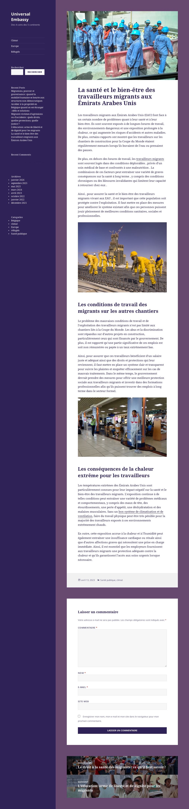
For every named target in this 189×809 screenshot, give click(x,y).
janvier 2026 (17, 179)
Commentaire (87, 627)
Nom (82, 673)
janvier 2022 (17, 199)
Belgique (15, 220)
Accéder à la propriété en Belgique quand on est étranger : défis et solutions (27, 107)
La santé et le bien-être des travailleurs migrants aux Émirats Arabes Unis (24, 137)
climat (14, 223)
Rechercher (17, 67)
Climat (14, 40)
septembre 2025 (19, 183)
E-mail (83, 687)
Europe (15, 46)
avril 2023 (16, 193)
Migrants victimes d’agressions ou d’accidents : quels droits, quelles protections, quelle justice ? (27, 118)
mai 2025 (16, 186)
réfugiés (15, 230)
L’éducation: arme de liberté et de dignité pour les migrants (26, 129)
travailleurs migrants (150, 159)
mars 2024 (16, 189)
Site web (83, 701)
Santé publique (19, 233)
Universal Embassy (20, 16)
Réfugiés (15, 51)
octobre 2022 (18, 196)
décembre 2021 (19, 202)
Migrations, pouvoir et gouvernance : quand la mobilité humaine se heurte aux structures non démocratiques (27, 95)
